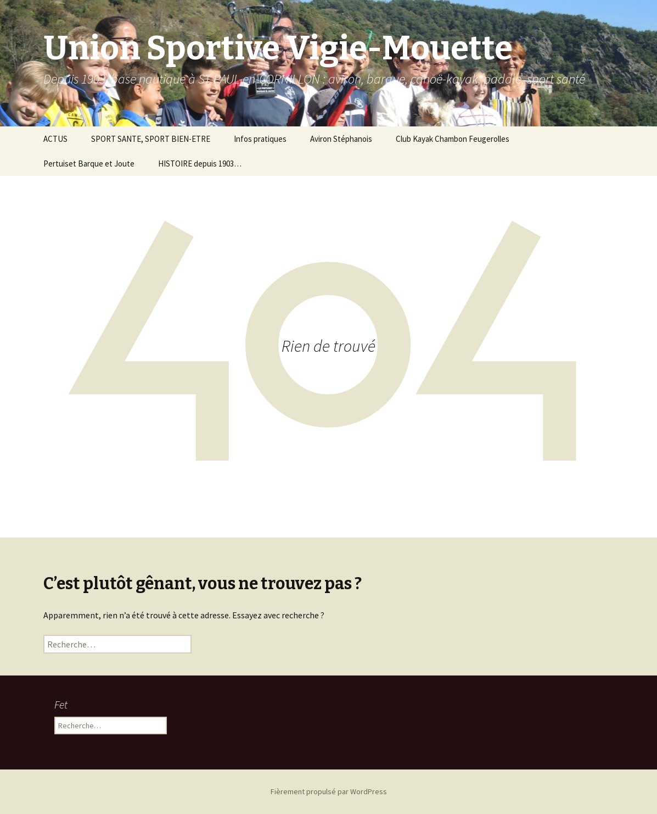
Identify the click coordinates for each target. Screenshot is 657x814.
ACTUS (55, 139)
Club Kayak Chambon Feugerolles (452, 139)
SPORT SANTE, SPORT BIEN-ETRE (150, 139)
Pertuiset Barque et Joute (88, 163)
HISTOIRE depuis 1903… (200, 163)
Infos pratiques (260, 139)
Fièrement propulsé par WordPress (329, 791)
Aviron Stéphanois (341, 139)
